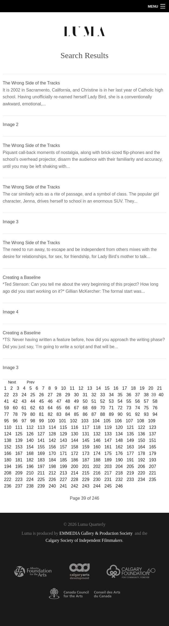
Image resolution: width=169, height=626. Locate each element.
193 (152, 460)
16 (115, 388)
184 (52, 460)
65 (59, 407)
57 (146, 401)
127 (41, 434)
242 (74, 486)
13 (89, 388)
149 (130, 440)
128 (52, 434)
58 (154, 401)
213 (63, 473)
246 (119, 486)
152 (7, 447)
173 (85, 453)
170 (52, 453)
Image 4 (10, 312)
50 (85, 401)
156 (52, 447)
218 (119, 473)
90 (120, 414)
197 (41, 466)
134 (119, 434)
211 (41, 473)
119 (108, 427)
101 (62, 421)
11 (72, 388)
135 (130, 434)
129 (63, 434)
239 (41, 486)
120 (119, 427)
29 (67, 394)
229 (85, 479)
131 (85, 434)
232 (119, 479)
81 (41, 414)
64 (50, 407)
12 (81, 388)
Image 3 (10, 221)
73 (128, 407)
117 (85, 427)
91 (128, 414)
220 (141, 473)
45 (41, 401)
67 (76, 407)
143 (63, 440)
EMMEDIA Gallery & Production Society (96, 533)
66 (67, 407)
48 (67, 401)
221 (152, 473)
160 (96, 447)
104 (96, 421)
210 (30, 473)
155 (41, 447)
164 (141, 447)
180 (7, 460)
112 (30, 427)
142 (52, 440)
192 (141, 460)
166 (7, 453)
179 (152, 453)
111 (18, 427)
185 (63, 460)
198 (52, 466)
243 (85, 486)
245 (108, 486)
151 (152, 440)
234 (141, 479)
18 (133, 388)
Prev (31, 382)
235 (152, 479)
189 (108, 460)
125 (18, 434)
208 (7, 473)
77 (6, 414)
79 (24, 414)
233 (130, 479)
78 (15, 414)
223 (18, 479)
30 (76, 394)
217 (108, 473)
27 (50, 394)
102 (73, 421)
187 (85, 460)
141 (41, 440)
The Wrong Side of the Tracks (31, 83)
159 (85, 447)
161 (108, 447)
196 (30, 466)
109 (151, 421)
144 (74, 440)
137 (152, 434)
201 (85, 466)
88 (102, 414)
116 (74, 427)
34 (111, 394)
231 (108, 479)
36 (128, 394)
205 (130, 466)
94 (154, 414)
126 (30, 434)
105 (107, 421)
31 (85, 394)
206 (141, 466)
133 (108, 434)
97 (24, 421)
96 (15, 421)
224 (30, 479)
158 (74, 447)
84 (67, 414)
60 (15, 407)
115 (63, 427)
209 (18, 473)
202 (96, 466)
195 (18, 466)
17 (124, 388)
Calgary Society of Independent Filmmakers (84, 540)
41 (6, 401)
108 (140, 421)
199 (63, 466)
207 (152, 466)
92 (137, 414)
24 (24, 394)
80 (32, 414)
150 (141, 440)
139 (18, 440)
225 (41, 479)
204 (119, 466)
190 (119, 460)
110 (7, 427)
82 (50, 414)
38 (146, 394)
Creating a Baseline (22, 277)
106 (118, 421)
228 (74, 479)
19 (141, 388)
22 (6, 394)
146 (96, 440)
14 (98, 388)
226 (52, 479)
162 (119, 447)
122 (141, 427)
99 (41, 421)
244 (96, 486)
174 (96, 453)
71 (111, 407)
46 (50, 401)
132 (96, 434)
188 (96, 460)
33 (102, 394)
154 (30, 447)
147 (108, 440)
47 (59, 401)
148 (119, 440)
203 (108, 466)
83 (59, 414)
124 (7, 434)
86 (85, 414)
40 (160, 394)
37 (137, 394)
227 (63, 479)
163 (130, 447)
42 (15, 401)
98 (32, 421)
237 (18, 486)
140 (30, 440)
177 (130, 453)
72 (120, 407)
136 (141, 434)
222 (7, 479)
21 (159, 388)
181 (18, 460)
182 (30, 460)
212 (52, 473)
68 (85, 407)
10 (63, 388)
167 (18, 453)
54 (120, 401)
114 (52, 427)
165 (152, 447)
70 (102, 407)
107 (129, 421)
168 (30, 453)
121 (130, 427)
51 (94, 401)
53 (111, 401)
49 (76, 401)
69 (94, 407)
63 (41, 407)
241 (63, 486)
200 (74, 466)
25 (32, 394)
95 (6, 421)
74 (137, 407)
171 (63, 453)
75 (146, 407)
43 (24, 401)
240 (52, 486)
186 (74, 460)
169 (41, 453)
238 (30, 486)
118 (96, 427)
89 (111, 414)
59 (6, 407)
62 (32, 407)
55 (128, 401)
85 (76, 414)
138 (7, 440)
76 (154, 407)
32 (94, 394)
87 (94, 414)
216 (96, 473)
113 (41, 427)
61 (24, 407)
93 (146, 414)
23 (15, 394)
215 (85, 473)
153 (18, 447)
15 (107, 388)
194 (7, 466)
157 (63, 447)
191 (130, 460)
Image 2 (10, 124)
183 (41, 460)
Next (12, 382)
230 (96, 479)
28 (59, 394)
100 (51, 421)
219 (130, 473)
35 (120, 394)
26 (41, 394)
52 (102, 401)
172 (74, 453)
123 (152, 427)
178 (141, 453)
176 (119, 453)
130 (74, 434)
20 (150, 388)
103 (85, 421)
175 (108, 453)
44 (32, 401)
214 (74, 473)
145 (85, 440)
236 (7, 486)
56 (137, 401)
